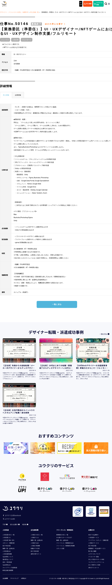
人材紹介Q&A (35, 543)
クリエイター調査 (93, 557)
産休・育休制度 (7, 562)
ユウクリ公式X (9, 519)
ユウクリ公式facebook (12, 515)
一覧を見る (104, 338)
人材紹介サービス (93, 543)
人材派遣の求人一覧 (8, 535)
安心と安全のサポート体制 (96, 559)
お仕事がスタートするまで (64, 537)
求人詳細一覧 (34, 12)
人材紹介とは (35, 537)
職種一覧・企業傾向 (8, 548)
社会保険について (8, 557)
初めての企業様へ (93, 535)
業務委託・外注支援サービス (96, 548)
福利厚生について (8, 559)
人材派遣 (6, 530)
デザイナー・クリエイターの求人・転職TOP (14, 12)
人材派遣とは (6, 537)
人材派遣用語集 (7, 554)
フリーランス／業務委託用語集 (65, 546)
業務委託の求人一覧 (62, 535)
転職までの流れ (35, 548)
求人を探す (15, 524)
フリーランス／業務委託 (64, 530)
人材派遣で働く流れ (8, 540)
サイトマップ (14, 578)
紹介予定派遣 (6, 546)
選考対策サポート (36, 554)
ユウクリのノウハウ (94, 554)
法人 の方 (81, 3)
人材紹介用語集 (35, 546)
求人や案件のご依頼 (94, 565)
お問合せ (23, 578)
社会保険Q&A (7, 565)
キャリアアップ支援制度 (10, 567)
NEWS (25, 524)
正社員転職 (34, 530)
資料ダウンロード (93, 567)
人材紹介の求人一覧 (37, 535)
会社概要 (5, 578)
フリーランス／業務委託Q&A (65, 543)
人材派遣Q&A (7, 551)
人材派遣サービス (93, 537)
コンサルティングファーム (96, 562)
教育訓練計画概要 (8, 570)
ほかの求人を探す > (55, 24)
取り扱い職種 (92, 551)
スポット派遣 (60, 548)
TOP (5, 524)
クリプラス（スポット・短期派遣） (98, 540)
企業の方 (91, 530)
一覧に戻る (57, 304)
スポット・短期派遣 (8, 543)
